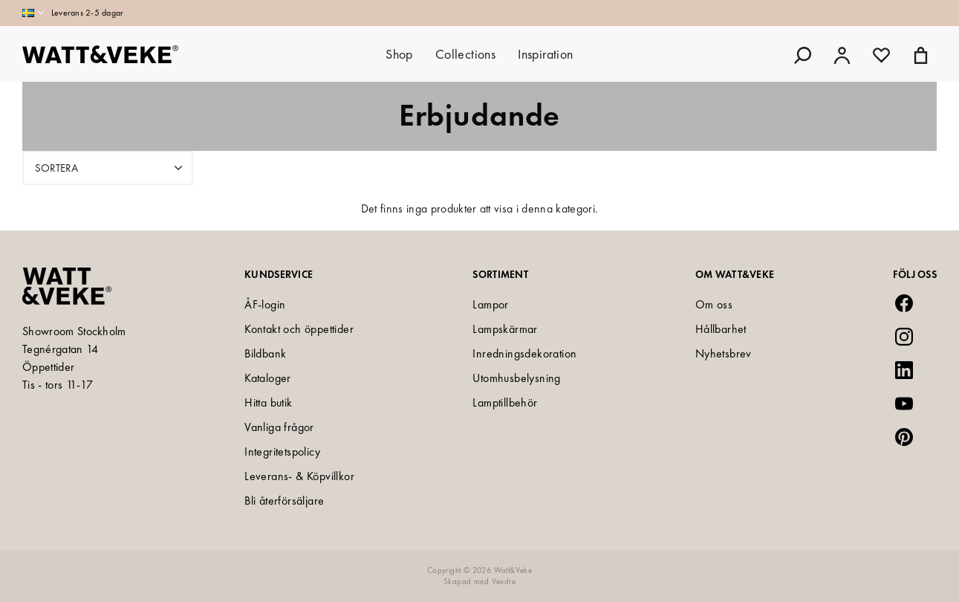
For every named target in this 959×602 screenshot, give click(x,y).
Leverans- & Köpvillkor (299, 476)
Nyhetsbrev (723, 353)
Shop (399, 53)
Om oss (713, 304)
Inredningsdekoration (524, 353)
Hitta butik (268, 402)
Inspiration (545, 53)
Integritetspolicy (282, 451)
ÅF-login (264, 304)
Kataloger (267, 378)
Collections (465, 53)
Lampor (490, 304)
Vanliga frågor (279, 427)
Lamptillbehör (504, 402)
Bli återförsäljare (284, 500)
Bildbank (265, 353)
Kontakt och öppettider (299, 329)
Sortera (110, 168)
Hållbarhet (721, 329)
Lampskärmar (504, 329)
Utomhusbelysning (516, 378)
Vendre (504, 581)
